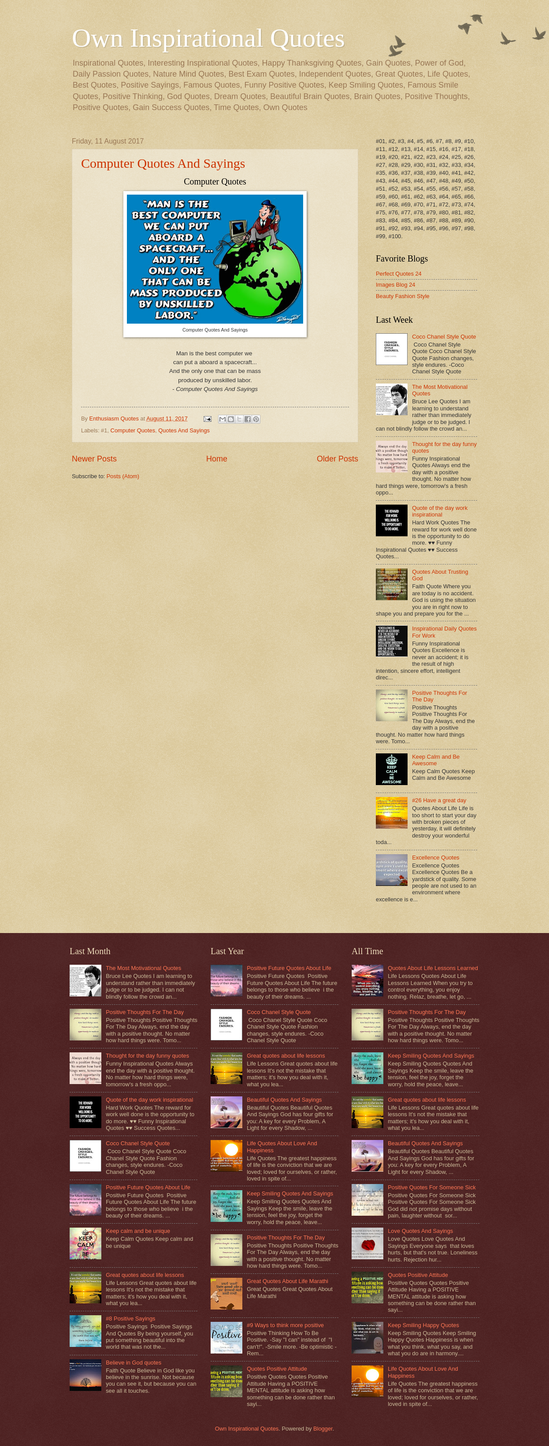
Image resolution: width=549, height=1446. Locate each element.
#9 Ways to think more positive (285, 1325)
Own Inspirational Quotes (208, 37)
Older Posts (337, 458)
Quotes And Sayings (184, 430)
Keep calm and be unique (138, 1231)
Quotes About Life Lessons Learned (433, 968)
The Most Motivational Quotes (143, 968)
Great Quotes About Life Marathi (287, 1281)
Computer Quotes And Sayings (163, 163)
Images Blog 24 (395, 284)
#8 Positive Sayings (130, 1318)
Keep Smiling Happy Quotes (423, 1325)
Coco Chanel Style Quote (444, 336)
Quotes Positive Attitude (277, 1368)
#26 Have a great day (439, 800)
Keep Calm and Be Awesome (436, 760)
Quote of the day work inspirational (439, 511)
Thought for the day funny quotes (147, 1055)
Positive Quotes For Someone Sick (432, 1187)
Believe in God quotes (133, 1362)
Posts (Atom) (123, 476)
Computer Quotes (133, 430)
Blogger (323, 1428)
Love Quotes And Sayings (420, 1231)
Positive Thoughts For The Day (145, 1012)
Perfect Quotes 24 (399, 273)
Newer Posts (94, 458)
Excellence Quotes (435, 857)
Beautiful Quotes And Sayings (284, 1099)
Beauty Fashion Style (403, 296)
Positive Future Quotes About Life (148, 1187)
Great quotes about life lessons (145, 1275)
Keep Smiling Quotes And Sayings (290, 1193)
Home (216, 458)
